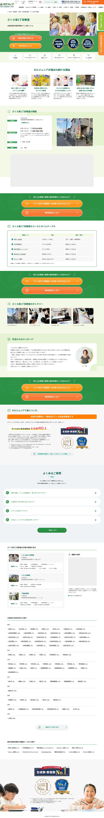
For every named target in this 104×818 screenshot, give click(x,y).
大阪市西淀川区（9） (40, 641)
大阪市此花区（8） (55, 633)
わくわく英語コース (88, 752)
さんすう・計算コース (63, 748)
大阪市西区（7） (12, 641)
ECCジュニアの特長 (31, 7)
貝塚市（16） (12, 654)
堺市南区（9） (71, 664)
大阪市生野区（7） (29, 633)
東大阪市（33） (35, 700)
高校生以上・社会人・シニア (88, 7)
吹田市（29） (23, 668)
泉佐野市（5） (35, 629)
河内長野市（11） (55, 654)
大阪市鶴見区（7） (55, 637)
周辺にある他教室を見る (76, 595)
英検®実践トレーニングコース (45, 748)
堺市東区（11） (59, 664)
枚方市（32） (46, 700)
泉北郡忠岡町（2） (13, 672)
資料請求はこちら (52, 212)
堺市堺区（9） (24, 664)
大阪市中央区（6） (42, 637)
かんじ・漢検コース (13, 752)
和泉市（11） (45, 629)
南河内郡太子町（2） (53, 709)
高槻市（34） (22, 681)
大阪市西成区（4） (26, 641)
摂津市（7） (34, 668)
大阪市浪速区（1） (84, 637)
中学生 (77, 7)
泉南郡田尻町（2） (60, 668)
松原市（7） (11, 709)
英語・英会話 (26, 142)
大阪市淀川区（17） (68, 645)
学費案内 (101, 7)
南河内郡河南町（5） (38, 709)
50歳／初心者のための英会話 (28, 568)
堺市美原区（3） (83, 664)
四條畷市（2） (12, 668)
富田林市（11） (82, 681)
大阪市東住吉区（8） (55, 641)
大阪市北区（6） (42, 633)
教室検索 (21, 7)
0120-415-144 (39, 135)
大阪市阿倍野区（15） (14, 633)
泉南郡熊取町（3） (46, 668)
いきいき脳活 (43, 568)
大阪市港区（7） (41, 645)
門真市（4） (42, 654)
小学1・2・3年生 (57, 7)
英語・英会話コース (13, 748)
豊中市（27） (43, 681)
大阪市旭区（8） (80, 629)
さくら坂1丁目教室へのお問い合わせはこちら (52, 203)
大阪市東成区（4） (70, 641)
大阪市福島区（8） (28, 645)
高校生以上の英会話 (20, 254)
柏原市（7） (22, 654)
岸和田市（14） (67, 654)
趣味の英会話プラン (60, 752)
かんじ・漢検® (18, 259)
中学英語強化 (18, 244)
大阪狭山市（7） (68, 629)
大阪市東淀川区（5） (84, 641)
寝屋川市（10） (12, 690)
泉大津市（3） (23, 629)
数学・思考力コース (77, 748)
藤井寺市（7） (57, 700)
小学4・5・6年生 (68, 7)
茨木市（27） (56, 629)
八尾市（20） (12, 718)
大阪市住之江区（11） (85, 633)
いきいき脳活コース (74, 752)
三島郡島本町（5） (23, 709)
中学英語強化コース (28, 748)
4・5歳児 (48, 7)
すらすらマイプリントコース (30, 752)
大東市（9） (32, 681)
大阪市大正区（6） (28, 637)
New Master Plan (46, 752)
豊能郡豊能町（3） (55, 681)
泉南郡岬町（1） (73, 668)
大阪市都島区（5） (54, 645)
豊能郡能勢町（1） (69, 681)
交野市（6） (32, 654)
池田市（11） (12, 629)
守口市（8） (76, 709)
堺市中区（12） (35, 664)
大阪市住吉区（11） (13, 637)
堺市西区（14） (47, 664)
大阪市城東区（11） (69, 633)
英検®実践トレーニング (21, 249)
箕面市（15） (66, 709)
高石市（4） (11, 681)
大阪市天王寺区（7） (70, 637)
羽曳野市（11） (12, 700)
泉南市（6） (84, 668)
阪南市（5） (23, 700)
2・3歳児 (41, 7)
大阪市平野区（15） (13, 645)
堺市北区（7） (12, 664)
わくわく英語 (54, 568)
